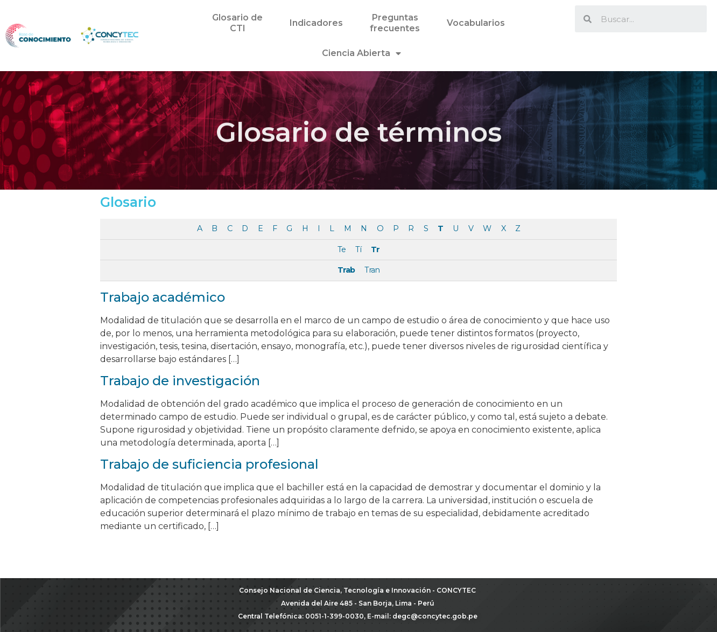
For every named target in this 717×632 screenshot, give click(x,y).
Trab (346, 270)
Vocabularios (476, 23)
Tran (371, 270)
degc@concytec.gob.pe (434, 616)
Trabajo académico (162, 297)
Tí (358, 249)
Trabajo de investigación (180, 380)
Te (342, 249)
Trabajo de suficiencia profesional (209, 464)
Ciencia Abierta (361, 53)
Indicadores (316, 23)
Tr (375, 249)
